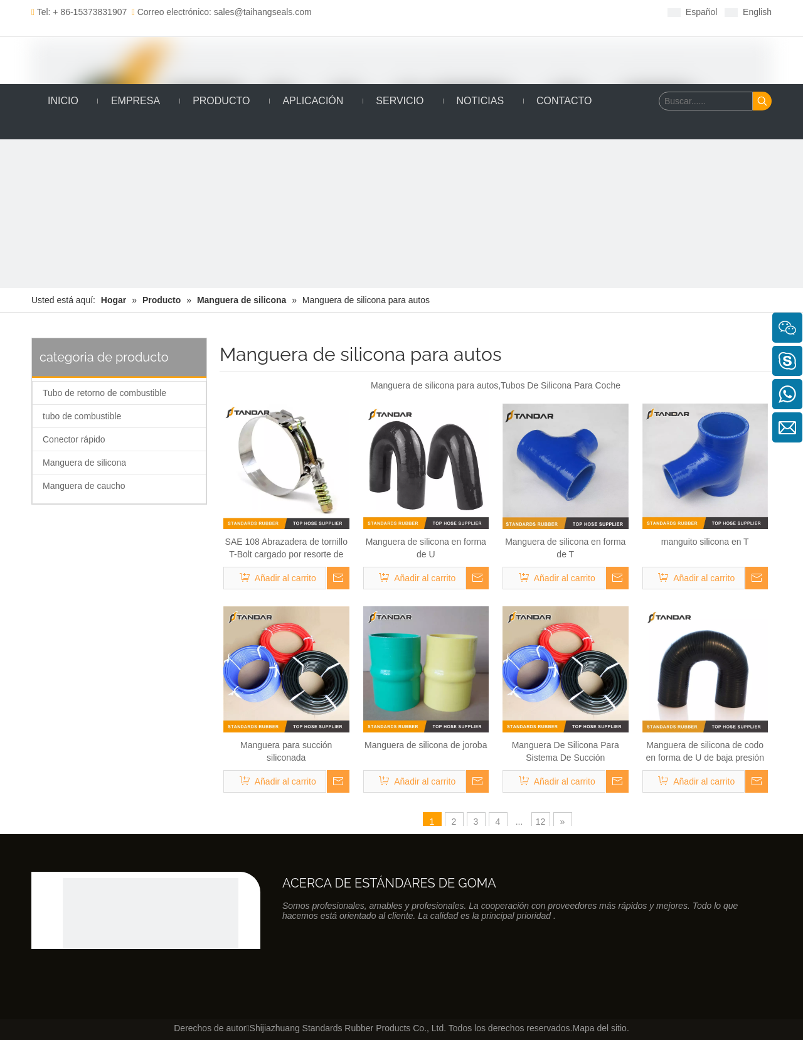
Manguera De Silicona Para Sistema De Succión (565, 751)
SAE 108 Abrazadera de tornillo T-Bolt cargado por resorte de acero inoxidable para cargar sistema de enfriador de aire (286, 548)
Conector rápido (74, 439)
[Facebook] (404, 11)
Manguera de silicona (84, 463)
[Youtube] (462, 11)
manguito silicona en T (705, 542)
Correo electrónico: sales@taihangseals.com (222, 12)
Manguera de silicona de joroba (425, 745)
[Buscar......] (706, 101)
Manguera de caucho (84, 486)
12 (541, 822)
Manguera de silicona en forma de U (426, 548)
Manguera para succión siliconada (286, 751)
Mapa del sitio (599, 1028)
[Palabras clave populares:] (762, 101)
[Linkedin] (423, 11)
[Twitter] (442, 11)
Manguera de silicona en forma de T (565, 548)
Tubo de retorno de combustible (104, 393)
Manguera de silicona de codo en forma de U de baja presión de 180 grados (705, 752)
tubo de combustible (82, 416)
